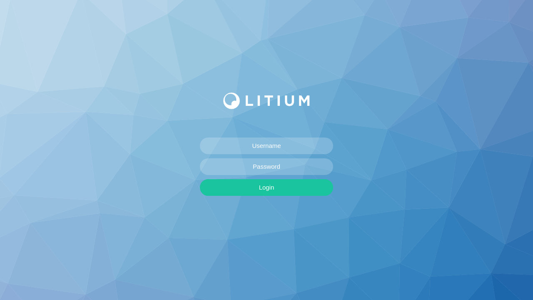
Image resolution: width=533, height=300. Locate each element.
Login (266, 187)
